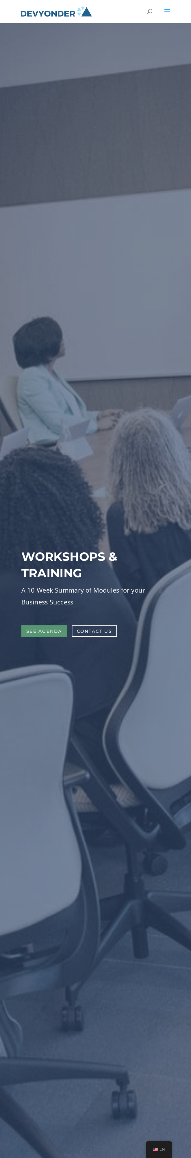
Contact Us (94, 631)
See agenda (44, 631)
